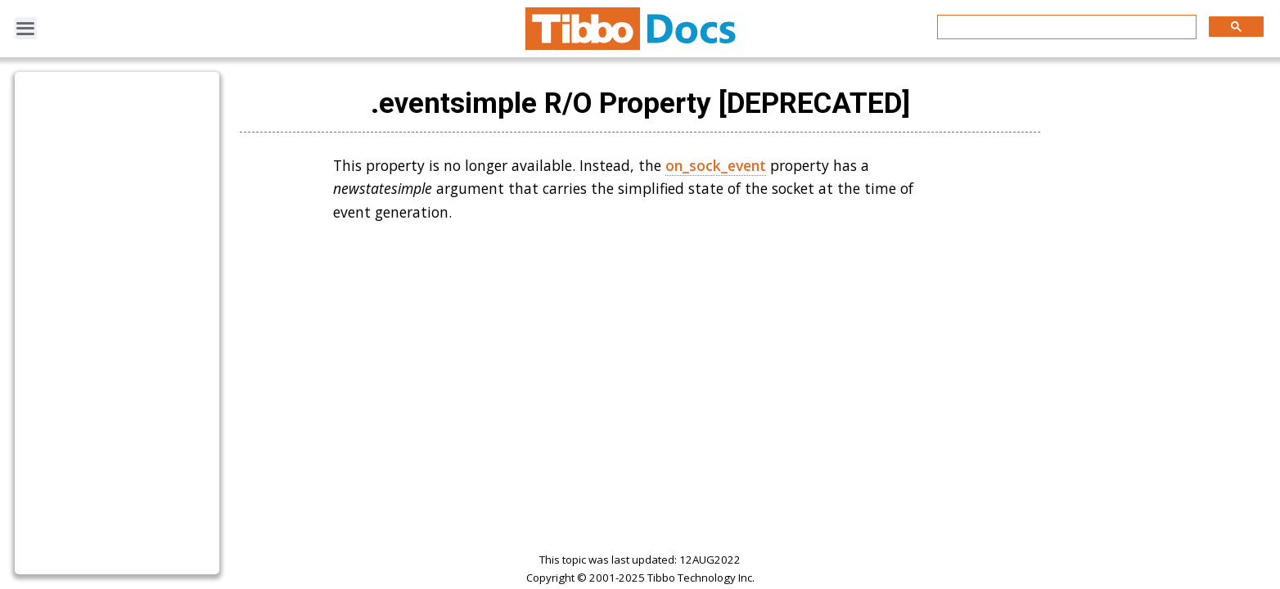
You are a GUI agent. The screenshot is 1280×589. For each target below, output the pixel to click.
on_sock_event (715, 165)
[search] (1065, 27)
